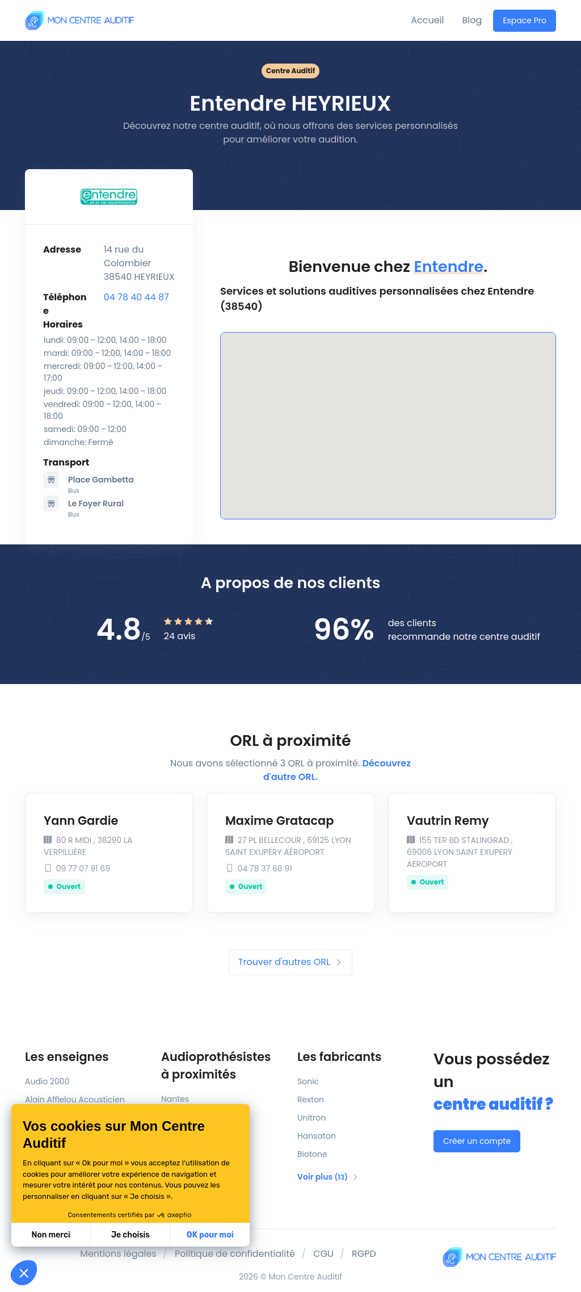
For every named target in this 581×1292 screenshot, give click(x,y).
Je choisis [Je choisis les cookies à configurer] (130, 1235)
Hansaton (316, 1136)
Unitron (311, 1117)
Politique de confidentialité (235, 1253)
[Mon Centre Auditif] (79, 20)
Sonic (308, 1081)
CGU (323, 1253)
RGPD (364, 1253)
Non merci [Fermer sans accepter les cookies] (50, 1235)
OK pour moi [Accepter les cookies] (210, 1235)
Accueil (427, 20)
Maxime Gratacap (279, 820)
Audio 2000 (47, 1081)
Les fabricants (339, 1056)
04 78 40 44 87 (136, 297)
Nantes (175, 1099)
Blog (472, 20)
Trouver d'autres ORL (290, 961)
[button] (23, 1272)
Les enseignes (67, 1056)
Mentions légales (118, 1253)
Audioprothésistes (222, 1066)
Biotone (312, 1154)
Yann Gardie (81, 820)
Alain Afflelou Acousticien (75, 1099)
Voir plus (328, 1176)
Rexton (310, 1099)
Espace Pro (524, 20)
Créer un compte (477, 1141)
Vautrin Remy (448, 820)
